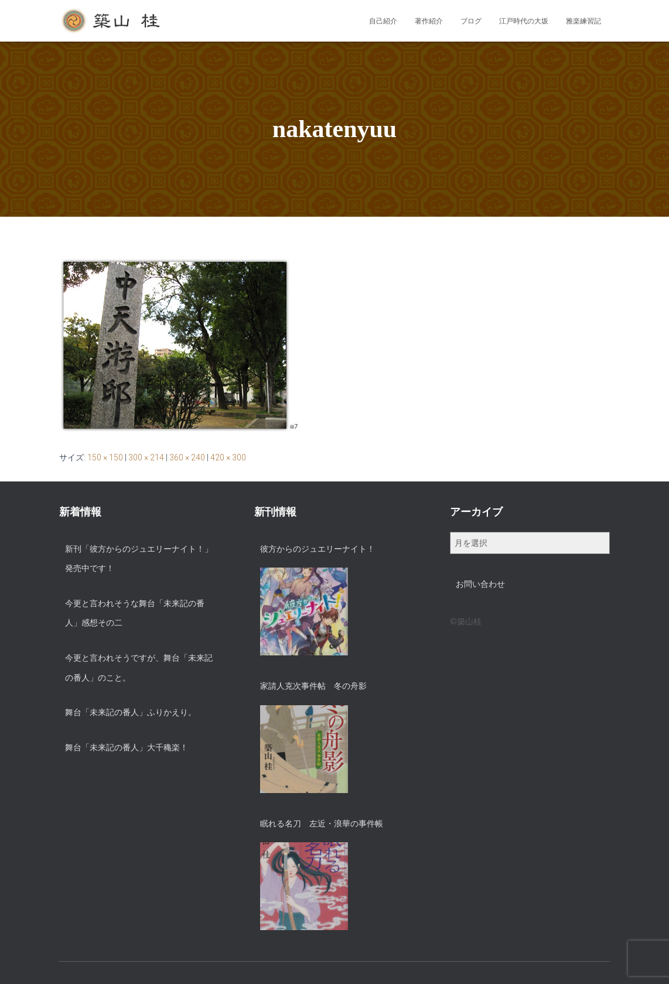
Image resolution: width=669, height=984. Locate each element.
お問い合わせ (480, 584)
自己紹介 (383, 21)
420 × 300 (228, 457)
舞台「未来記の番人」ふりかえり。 (130, 712)
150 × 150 (105, 457)
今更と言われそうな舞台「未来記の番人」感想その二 (134, 613)
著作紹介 (429, 21)
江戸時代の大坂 (523, 21)
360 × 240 (187, 457)
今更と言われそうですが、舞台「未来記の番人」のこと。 (139, 667)
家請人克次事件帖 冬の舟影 (313, 686)
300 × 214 (146, 457)
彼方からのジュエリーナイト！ (317, 549)
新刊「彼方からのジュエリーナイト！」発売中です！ (139, 558)
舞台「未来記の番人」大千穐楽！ (126, 747)
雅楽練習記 (583, 21)
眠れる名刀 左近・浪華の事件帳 (321, 823)
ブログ (471, 21)
